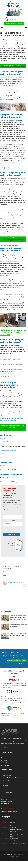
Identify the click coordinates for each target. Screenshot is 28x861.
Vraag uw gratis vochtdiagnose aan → (13, 239)
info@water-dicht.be (8, 808)
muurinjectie (15, 180)
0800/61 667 (8, 748)
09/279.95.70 (4, 441)
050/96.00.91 (4, 453)
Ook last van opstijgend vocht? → (13, 65)
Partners (21, 856)
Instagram (5, 765)
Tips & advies (5, 785)
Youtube (4, 763)
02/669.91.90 (4, 477)
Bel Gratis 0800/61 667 (16, 18)
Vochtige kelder (6, 780)
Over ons (4, 788)
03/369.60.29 (4, 465)
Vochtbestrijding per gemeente (11, 856)
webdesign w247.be (14, 858)
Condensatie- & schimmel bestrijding (11, 777)
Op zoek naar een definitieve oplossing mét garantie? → (13, 428)
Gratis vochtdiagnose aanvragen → (16, 660)
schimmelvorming (14, 262)
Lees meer (6, 579)
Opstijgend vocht (6, 775)
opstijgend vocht (14, 121)
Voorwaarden (16, 854)
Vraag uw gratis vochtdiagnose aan (14, 23)
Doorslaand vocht (6, 782)
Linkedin (4, 760)
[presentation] (14, 529)
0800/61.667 (5, 334)
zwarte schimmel (7, 269)
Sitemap (21, 854)
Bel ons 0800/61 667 (21, 663)
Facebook (4, 758)
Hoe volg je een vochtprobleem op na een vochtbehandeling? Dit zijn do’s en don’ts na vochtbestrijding (18, 617)
